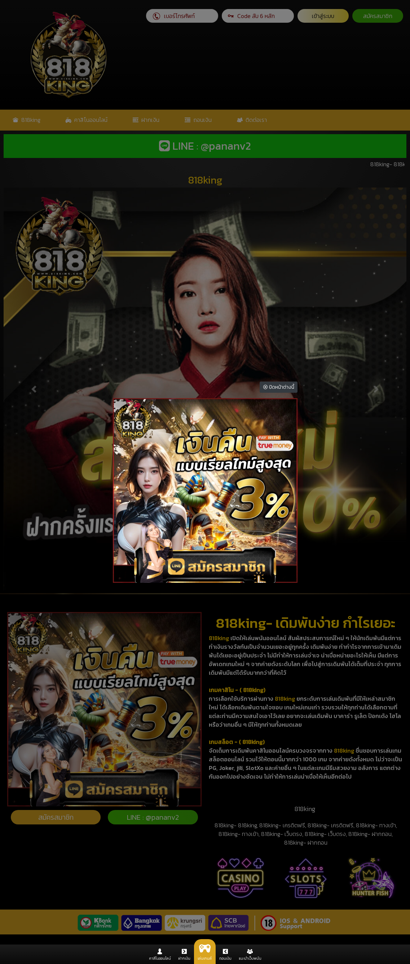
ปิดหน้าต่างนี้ (278, 387)
